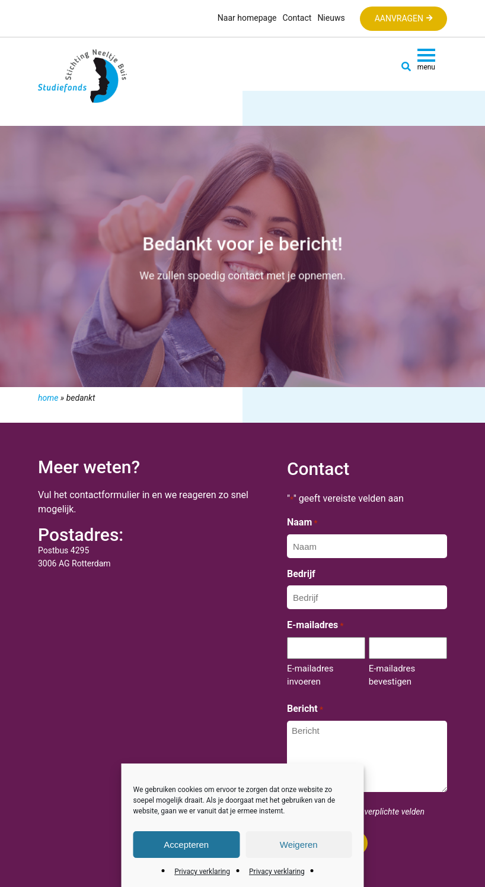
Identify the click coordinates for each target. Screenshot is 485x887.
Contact (296, 18)
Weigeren (299, 845)
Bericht (305, 709)
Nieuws (330, 18)
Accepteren (186, 845)
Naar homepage (247, 18)
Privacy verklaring (202, 871)
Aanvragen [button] (399, 18)
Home (48, 398)
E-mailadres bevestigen (392, 675)
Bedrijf (301, 573)
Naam (302, 523)
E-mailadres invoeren (310, 675)
